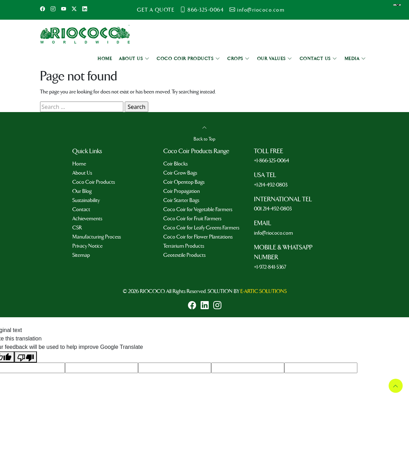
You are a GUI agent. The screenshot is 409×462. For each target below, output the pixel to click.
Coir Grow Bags (180, 173)
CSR (77, 228)
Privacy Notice (87, 246)
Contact (81, 209)
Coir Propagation (181, 191)
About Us (82, 173)
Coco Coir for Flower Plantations (198, 237)
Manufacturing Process (96, 237)
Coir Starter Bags (181, 200)
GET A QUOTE (156, 10)
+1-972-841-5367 (270, 267)
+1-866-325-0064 (271, 160)
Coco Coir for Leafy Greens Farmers (201, 228)
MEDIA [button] (355, 58)
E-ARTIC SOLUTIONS (263, 291)
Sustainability (86, 200)
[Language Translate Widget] (397, 5)
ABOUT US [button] (134, 58)
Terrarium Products (183, 246)
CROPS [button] (238, 58)
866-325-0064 (206, 10)
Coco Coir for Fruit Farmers (192, 218)
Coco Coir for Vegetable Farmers (197, 209)
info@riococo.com (261, 10)
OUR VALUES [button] (275, 58)
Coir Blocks (175, 164)
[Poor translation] (25, 356)
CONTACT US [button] (319, 58)
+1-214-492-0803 (270, 185)
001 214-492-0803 (273, 209)
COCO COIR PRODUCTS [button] (188, 58)
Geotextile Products (184, 255)
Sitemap (81, 255)
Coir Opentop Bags (183, 182)
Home (79, 164)
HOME (105, 58)
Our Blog (82, 191)
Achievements (87, 218)
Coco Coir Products (93, 182)
